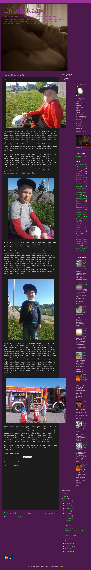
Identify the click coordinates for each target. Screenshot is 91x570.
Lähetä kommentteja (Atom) (16, 517)
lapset (85, 216)
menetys (78, 220)
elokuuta (67, 511)
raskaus (79, 233)
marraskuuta (69, 503)
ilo (76, 198)
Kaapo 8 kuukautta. (85, 309)
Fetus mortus (85, 286)
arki (80, 172)
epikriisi (80, 179)
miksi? (83, 220)
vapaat (85, 243)
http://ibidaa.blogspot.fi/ (81, 192)
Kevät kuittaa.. (69, 538)
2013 (65, 498)
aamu (78, 170)
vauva (79, 245)
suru (85, 238)
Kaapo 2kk (84, 402)
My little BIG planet (81, 156)
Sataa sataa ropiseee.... (71, 523)
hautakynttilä (78, 184)
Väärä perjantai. (84, 332)
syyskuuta (68, 508)
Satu (79, 95)
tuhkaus (85, 241)
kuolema (82, 209)
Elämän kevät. (69, 528)
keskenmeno (78, 203)
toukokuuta (68, 518)
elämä (85, 177)
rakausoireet (78, 229)
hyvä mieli (84, 194)
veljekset (83, 246)
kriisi (77, 209)
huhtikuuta (68, 543)
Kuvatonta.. (68, 525)
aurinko (78, 173)
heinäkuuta (68, 513)
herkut (77, 188)
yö (86, 250)
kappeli (77, 201)
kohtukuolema (80, 207)
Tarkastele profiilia (81, 131)
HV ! (66, 540)
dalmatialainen (79, 175)
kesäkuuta (68, 516)
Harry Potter (79, 164)
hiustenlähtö (84, 188)
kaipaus (81, 200)
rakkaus (78, 231)
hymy (78, 194)
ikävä (79, 196)
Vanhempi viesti (51, 513)
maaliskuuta (68, 546)
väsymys (84, 248)
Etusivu (30, 513)
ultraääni (79, 243)
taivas (85, 239)
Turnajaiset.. (68, 520)
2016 (65, 493)
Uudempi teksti (10, 513)
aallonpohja (79, 168)
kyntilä (85, 212)
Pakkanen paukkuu (84, 355)
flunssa (83, 181)
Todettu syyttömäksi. (85, 447)
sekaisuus (79, 237)
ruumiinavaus (84, 236)
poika (78, 223)
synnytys (80, 239)
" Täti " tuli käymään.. (71, 535)
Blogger (61, 566)
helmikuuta (68, 548)
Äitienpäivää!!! (69, 533)
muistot (78, 222)
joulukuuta (68, 501)
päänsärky (78, 227)
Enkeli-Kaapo (25, 10)
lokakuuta (68, 505)
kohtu (81, 205)
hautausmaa (79, 186)
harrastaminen (79, 183)
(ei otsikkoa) (85, 423)
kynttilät (79, 214)
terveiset (79, 241)
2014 (65, 496)
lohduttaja (82, 218)
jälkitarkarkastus (83, 198)
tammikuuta (68, 551)
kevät (85, 203)
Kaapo (77, 166)
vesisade (78, 248)
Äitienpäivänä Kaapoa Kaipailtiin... (74, 530)
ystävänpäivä (81, 250)
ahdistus (84, 170)
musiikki (85, 222)
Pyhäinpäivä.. (85, 466)
